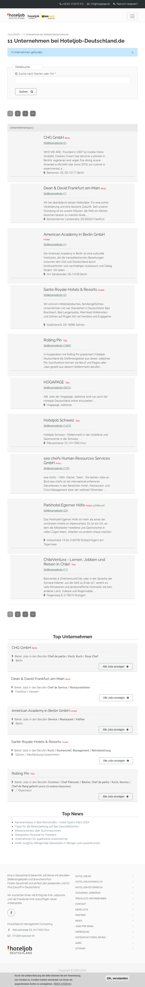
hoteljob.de (83, 876)
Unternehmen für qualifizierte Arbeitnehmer (41, 839)
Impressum (82, 931)
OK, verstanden (117, 979)
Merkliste (81, 909)
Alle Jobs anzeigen (116, 666)
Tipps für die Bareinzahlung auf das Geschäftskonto (47, 826)
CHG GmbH (57, 137)
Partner (80, 915)
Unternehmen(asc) (21, 127)
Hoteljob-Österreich (89, 887)
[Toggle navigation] (132, 16)
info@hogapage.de (100, 4)
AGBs (78, 943)
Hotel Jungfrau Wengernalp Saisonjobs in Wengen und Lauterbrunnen (57, 843)
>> (33, 113)
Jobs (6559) (13, 34)
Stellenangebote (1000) (57, 345)
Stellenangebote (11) (56, 569)
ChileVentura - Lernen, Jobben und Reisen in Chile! (74, 561)
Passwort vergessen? (127, 4)
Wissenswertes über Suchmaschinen (38, 830)
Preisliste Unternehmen (90, 898)
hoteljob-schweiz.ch (89, 881)
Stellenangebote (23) (56, 510)
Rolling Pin (56, 340)
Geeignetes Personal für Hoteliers (35, 834)
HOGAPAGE (57, 382)
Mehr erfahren (62, 985)
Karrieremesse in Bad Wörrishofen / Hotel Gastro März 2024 (52, 822)
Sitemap (80, 948)
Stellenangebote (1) (55, 193)
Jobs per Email (84, 926)
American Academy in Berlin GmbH (45, 710)
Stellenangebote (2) (55, 142)
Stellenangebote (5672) (57, 387)
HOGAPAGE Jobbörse (87, 892)
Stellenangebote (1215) (57, 425)
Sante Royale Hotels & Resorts (74, 289)
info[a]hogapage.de (21, 935)
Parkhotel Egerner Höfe (75, 505)
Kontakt (80, 904)
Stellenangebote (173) (56, 468)
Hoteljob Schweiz (62, 420)
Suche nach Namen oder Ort (37, 73)
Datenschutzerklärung (90, 937)
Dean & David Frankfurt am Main (75, 188)
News (78, 920)
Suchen (26, 91)
